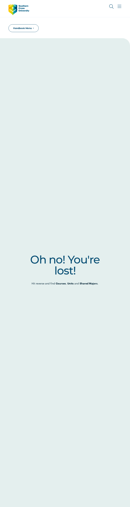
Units (70, 283)
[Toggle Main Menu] (119, 6)
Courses (61, 283)
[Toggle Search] (111, 6)
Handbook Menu (22, 28)
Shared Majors (89, 283)
